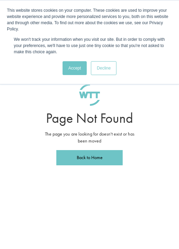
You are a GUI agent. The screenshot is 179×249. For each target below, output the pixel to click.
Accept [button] (74, 68)
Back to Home (90, 157)
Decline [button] (104, 68)
